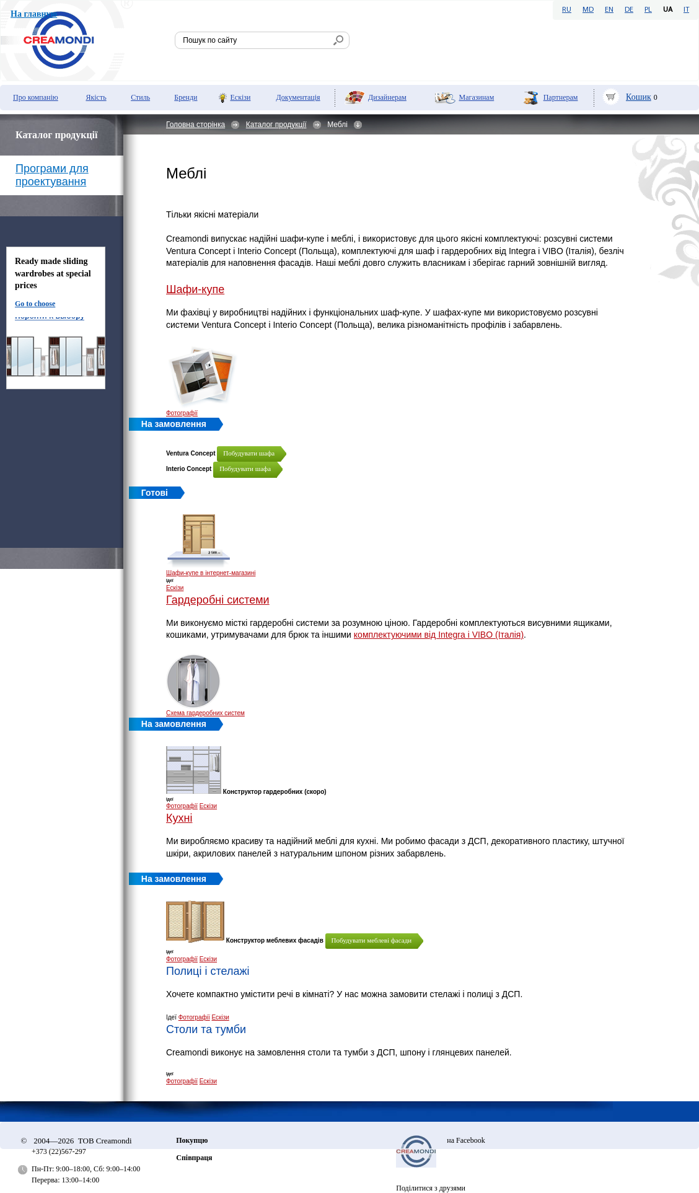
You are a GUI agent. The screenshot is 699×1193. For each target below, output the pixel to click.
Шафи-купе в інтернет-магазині (210, 573)
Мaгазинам (476, 97)
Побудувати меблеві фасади (372, 940)
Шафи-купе (195, 289)
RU (566, 10)
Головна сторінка (195, 124)
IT (686, 10)
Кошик (638, 97)
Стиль (140, 97)
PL (648, 10)
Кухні (179, 818)
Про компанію (35, 97)
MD (588, 10)
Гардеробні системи (218, 600)
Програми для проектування (52, 175)
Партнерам (560, 97)
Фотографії (182, 413)
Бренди (185, 97)
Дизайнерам (387, 97)
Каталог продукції (276, 124)
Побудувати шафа (249, 453)
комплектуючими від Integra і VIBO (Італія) (439, 635)
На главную (34, 14)
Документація (298, 97)
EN (609, 10)
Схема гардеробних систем (205, 713)
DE (629, 10)
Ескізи (240, 97)
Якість (96, 97)
